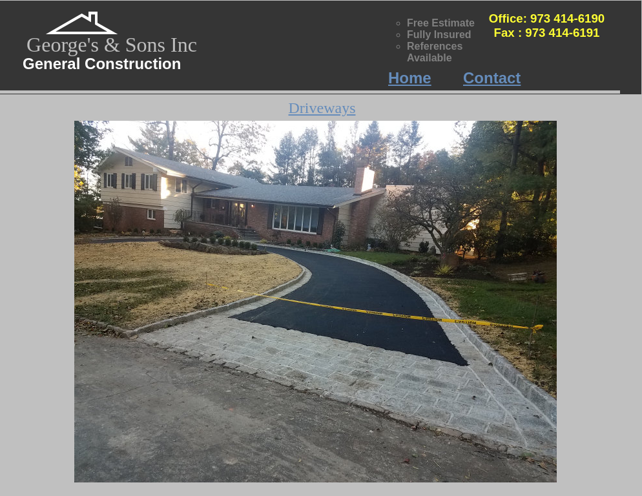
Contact (492, 78)
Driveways (322, 107)
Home (409, 78)
